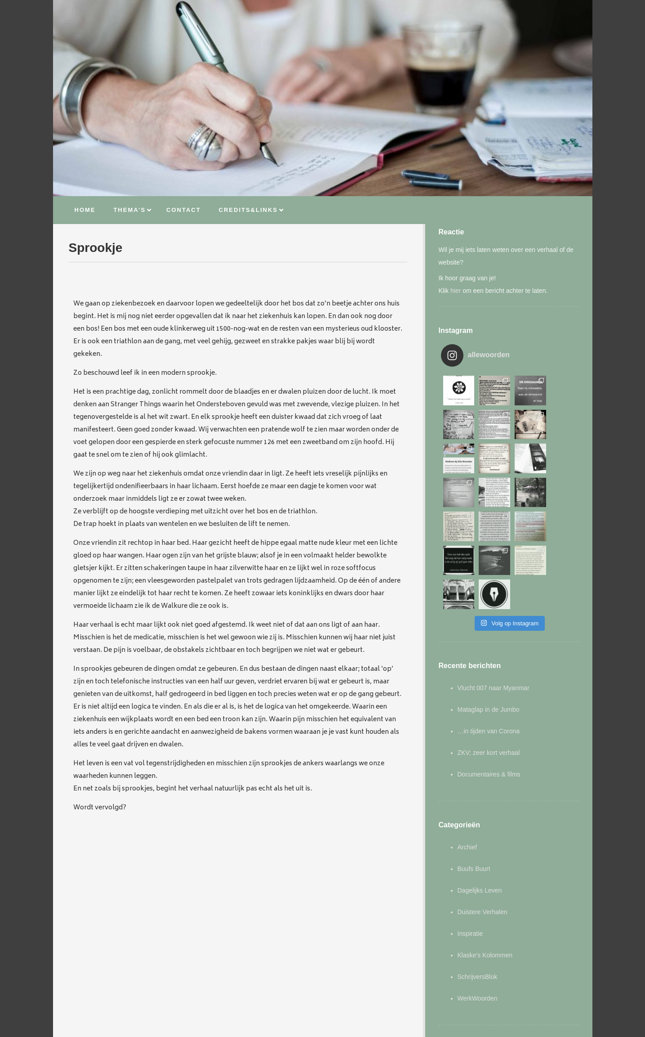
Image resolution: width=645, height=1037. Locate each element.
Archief (467, 779)
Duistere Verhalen (482, 844)
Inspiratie (470, 865)
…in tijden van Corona (489, 663)
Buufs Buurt (474, 800)
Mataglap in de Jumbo (489, 641)
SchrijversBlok (478, 908)
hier (455, 290)
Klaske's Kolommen (485, 887)
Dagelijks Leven (480, 822)
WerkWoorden (478, 930)
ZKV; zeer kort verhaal (489, 684)
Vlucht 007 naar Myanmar (493, 620)
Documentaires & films (489, 706)
